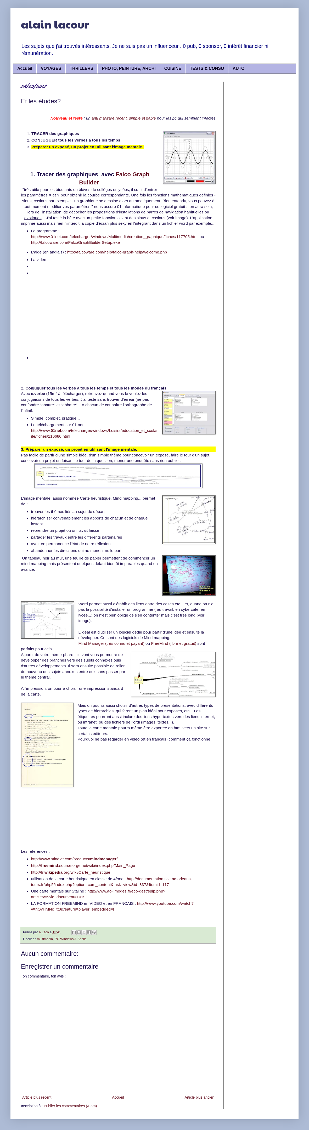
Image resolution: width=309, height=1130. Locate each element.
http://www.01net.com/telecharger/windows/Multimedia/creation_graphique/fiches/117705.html (115, 236)
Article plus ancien (199, 1097)
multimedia (45, 939)
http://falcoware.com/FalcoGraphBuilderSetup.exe (75, 242)
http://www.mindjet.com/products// (74, 859)
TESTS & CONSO (207, 68)
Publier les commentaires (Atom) (70, 1106)
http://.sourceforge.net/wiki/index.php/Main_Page (83, 865)
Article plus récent (36, 1097)
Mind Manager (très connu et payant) (111, 643)
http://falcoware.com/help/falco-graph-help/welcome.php (117, 252)
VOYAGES (51, 68)
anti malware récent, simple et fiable (124, 118)
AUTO (238, 68)
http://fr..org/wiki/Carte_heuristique (70, 872)
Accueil (24, 68)
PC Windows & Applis (70, 939)
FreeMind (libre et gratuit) (173, 643)
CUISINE (172, 68)
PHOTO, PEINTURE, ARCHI (128, 68)
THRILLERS (81, 68)
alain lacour (55, 24)
